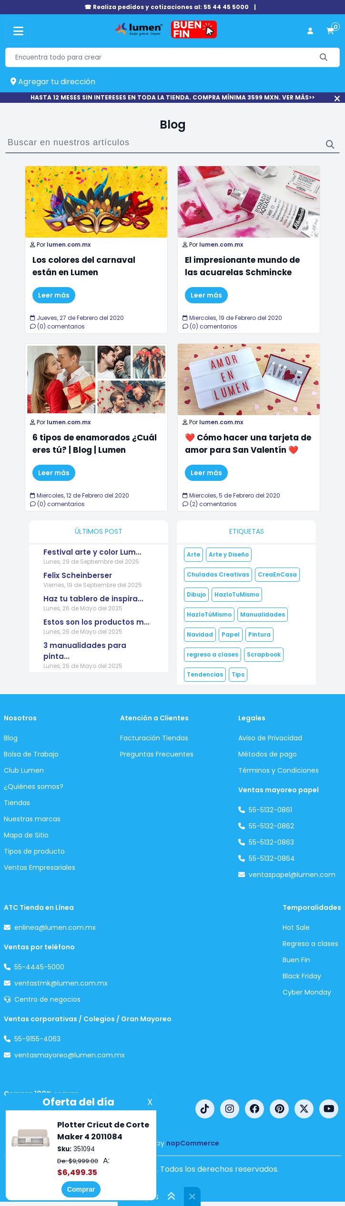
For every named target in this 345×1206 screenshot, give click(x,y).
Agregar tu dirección (52, 81)
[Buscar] (324, 57)
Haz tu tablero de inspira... (93, 599)
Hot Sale (296, 927)
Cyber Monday (307, 992)
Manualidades (262, 614)
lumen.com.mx (69, 244)
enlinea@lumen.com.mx (55, 927)
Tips (238, 674)
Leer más (54, 295)
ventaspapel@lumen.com (292, 874)
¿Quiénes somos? (33, 786)
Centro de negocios (47, 999)
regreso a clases (212, 654)
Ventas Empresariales (39, 867)
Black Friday (302, 976)
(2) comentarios (210, 504)
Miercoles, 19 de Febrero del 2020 (232, 318)
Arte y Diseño (229, 554)
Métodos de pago (267, 754)
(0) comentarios (57, 326)
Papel (231, 634)
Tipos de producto (34, 851)
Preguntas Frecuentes (156, 754)
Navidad (200, 634)
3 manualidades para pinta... (84, 650)
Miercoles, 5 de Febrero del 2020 (231, 495)
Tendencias (205, 674)
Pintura (259, 634)
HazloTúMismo (209, 614)
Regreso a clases (310, 943)
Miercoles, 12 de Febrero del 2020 (79, 495)
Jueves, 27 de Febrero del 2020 (77, 318)
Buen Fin (296, 960)
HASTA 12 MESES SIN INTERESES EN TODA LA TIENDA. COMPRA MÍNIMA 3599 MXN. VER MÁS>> (172, 97)
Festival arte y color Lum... (92, 552)
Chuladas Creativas (218, 574)
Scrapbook (264, 654)
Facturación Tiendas (154, 738)
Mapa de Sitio (26, 835)
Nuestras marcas (32, 819)
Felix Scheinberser (77, 575)
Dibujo (196, 594)
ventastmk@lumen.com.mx (61, 983)
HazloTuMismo (236, 594)
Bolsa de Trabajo (31, 754)
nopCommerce (192, 1143)
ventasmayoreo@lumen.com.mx (69, 1055)
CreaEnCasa (277, 574)
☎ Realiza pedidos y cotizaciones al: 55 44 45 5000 (166, 7)
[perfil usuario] (310, 31)
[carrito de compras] (330, 31)
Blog (11, 738)
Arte (193, 554)
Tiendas (17, 802)
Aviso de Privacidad (270, 738)
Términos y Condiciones (278, 770)
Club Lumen (24, 770)
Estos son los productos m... (96, 622)
